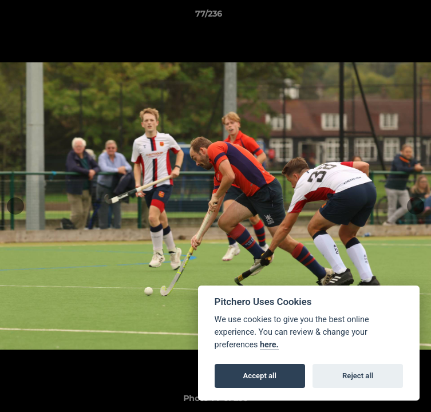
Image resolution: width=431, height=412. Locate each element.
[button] (390, 16)
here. (269, 345)
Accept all (259, 375)
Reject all (357, 375)
